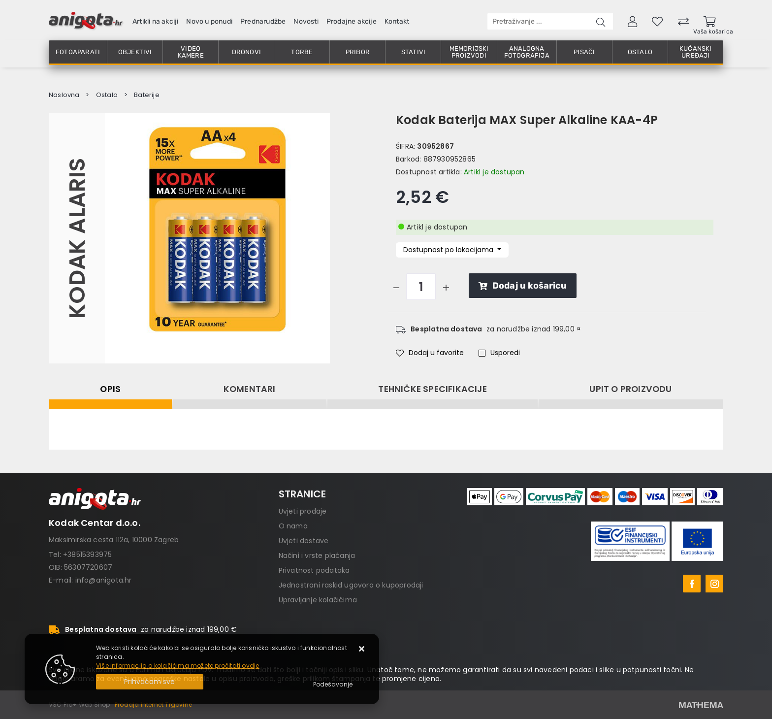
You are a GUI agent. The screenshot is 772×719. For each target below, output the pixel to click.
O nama (293, 526)
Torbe (302, 52)
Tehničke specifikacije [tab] (432, 389)
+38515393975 (87, 554)
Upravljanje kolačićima (318, 600)
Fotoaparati (78, 52)
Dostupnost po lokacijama (449, 250)
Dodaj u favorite (430, 353)
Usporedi (499, 353)
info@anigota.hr (103, 580)
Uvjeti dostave (304, 541)
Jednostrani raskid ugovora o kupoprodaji (351, 585)
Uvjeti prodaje (303, 511)
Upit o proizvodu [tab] (630, 389)
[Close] (149, 681)
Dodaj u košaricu (523, 285)
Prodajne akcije (351, 21)
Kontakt (397, 21)
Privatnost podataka (314, 570)
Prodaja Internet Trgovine (153, 704)
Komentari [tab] (250, 389)
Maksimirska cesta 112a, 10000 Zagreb (114, 540)
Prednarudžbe (263, 21)
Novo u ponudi (209, 21)
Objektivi (135, 52)
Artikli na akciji (155, 21)
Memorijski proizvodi (469, 52)
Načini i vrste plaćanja (317, 555)
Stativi (413, 52)
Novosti (305, 21)
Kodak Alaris (76, 238)
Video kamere (191, 52)
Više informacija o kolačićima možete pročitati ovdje (177, 665)
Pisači (584, 52)
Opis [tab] (110, 389)
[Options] (332, 684)
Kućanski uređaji (695, 52)
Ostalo (640, 52)
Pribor (358, 52)
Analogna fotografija (526, 52)
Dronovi (246, 52)
